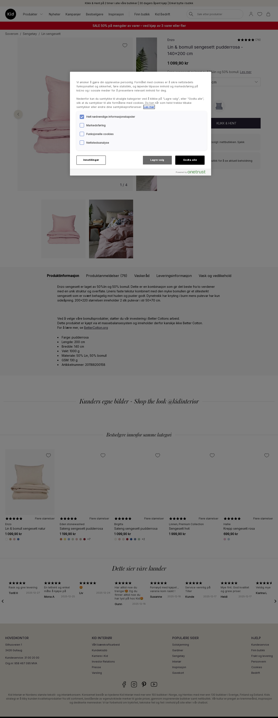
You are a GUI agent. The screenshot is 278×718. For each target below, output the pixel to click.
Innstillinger (91, 159)
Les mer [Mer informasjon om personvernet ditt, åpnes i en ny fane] (149, 107)
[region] (140, 123)
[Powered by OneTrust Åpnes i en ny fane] (192, 173)
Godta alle (190, 159)
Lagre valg (157, 159)
